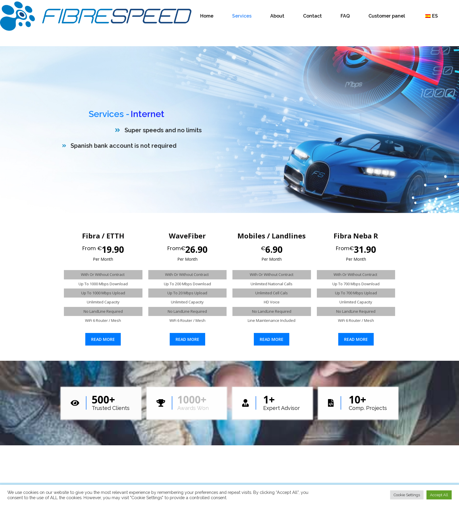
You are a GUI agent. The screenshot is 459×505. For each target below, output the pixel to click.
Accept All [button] (439, 495)
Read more (103, 339)
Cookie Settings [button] (407, 495)
